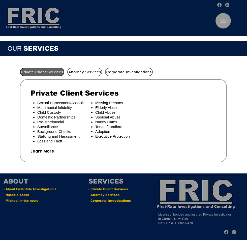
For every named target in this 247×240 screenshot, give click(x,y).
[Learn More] (48, 151)
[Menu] (223, 20)
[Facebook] (219, 5)
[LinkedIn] (227, 5)
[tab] (42, 72)
